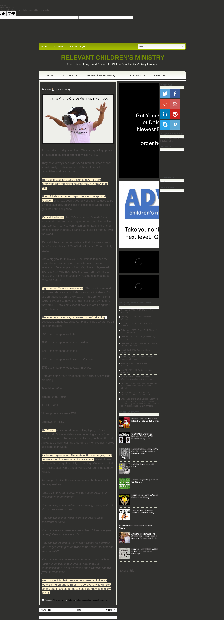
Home (50, 75)
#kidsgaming (102, 600)
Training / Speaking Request (103, 75)
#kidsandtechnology (89, 600)
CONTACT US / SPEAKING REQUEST (71, 47)
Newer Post (46, 610)
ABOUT (44, 47)
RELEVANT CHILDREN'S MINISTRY (112, 57)
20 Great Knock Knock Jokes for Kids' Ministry (142, 511)
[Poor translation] (11, 13)
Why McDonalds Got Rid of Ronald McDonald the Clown (145, 419)
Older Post (110, 610)
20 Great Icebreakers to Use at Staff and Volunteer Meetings (144, 551)
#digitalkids (71, 600)
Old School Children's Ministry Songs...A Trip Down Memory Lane (142, 435)
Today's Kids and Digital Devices (67, 85)
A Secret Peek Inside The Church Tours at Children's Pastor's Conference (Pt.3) (144, 535)
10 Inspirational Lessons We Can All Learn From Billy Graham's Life (145, 451)
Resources (70, 75)
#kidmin (78, 600)
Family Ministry (163, 75)
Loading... (164, 182)
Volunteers (137, 75)
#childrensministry (59, 600)
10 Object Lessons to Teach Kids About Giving (144, 496)
